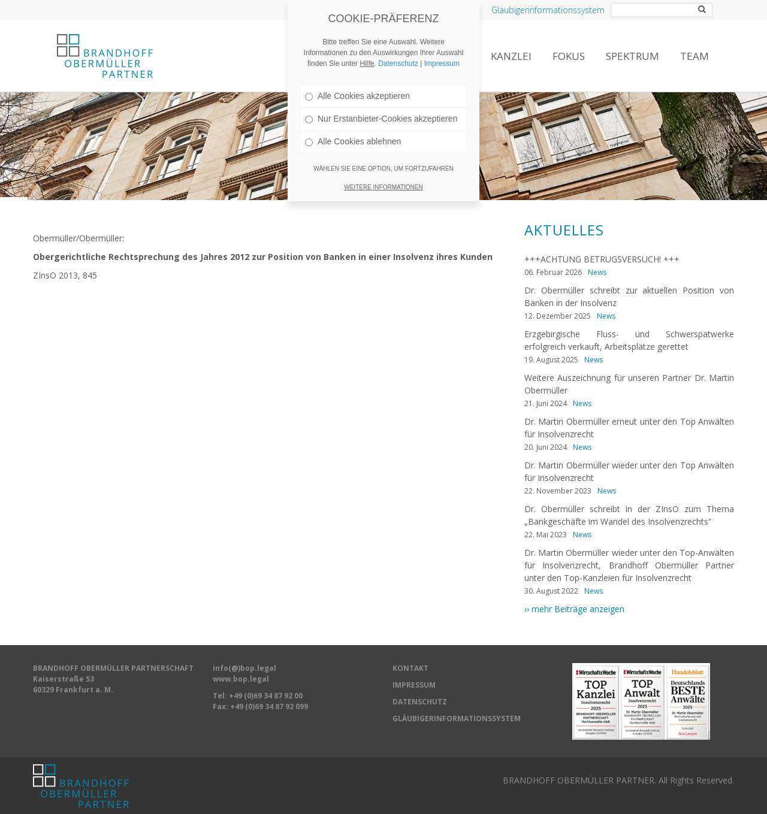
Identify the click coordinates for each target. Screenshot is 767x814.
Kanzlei (511, 56)
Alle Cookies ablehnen (353, 127)
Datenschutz (398, 50)
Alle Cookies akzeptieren (357, 82)
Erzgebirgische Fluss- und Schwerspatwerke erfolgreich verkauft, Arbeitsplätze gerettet (629, 340)
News (597, 272)
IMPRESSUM (414, 685)
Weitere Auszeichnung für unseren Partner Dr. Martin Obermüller (629, 384)
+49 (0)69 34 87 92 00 (266, 696)
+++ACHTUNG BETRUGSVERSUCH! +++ (602, 259)
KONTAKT (410, 668)
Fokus (568, 56)
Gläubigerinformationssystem (548, 10)
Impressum (442, 50)
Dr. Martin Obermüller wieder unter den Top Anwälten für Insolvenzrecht (629, 471)
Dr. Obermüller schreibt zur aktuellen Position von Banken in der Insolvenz (629, 296)
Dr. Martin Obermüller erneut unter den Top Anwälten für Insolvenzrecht (629, 428)
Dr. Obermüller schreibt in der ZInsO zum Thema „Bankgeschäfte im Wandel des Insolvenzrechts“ (629, 515)
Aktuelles (564, 230)
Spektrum (632, 56)
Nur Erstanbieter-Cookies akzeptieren (381, 105)
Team (694, 56)
